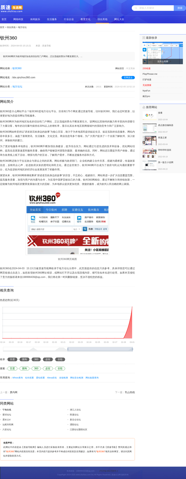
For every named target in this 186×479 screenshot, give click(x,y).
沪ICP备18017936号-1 (108, 471)
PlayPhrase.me (150, 74)
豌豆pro (146, 96)
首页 (4, 19)
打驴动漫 (147, 79)
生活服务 (52, 19)
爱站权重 (40, 377)
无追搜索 (147, 85)
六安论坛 (6, 429)
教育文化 (86, 19)
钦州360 (17, 68)
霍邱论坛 (6, 414)
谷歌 (60, 359)
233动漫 (147, 68)
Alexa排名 (52, 377)
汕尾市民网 (7, 424)
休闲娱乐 (35, 19)
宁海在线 (6, 409)
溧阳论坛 (74, 424)
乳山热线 (130, 392)
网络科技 (18, 19)
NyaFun (146, 90)
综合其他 (102, 19)
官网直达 (128, 77)
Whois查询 (17, 377)
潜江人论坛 (75, 409)
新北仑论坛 (75, 419)
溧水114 (6, 419)
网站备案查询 (92, 377)
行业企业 (69, 19)
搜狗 (24, 359)
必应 (47, 359)
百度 (12, 359)
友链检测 (63, 377)
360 (36, 359)
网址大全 (119, 19)
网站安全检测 (76, 377)
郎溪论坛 (74, 414)
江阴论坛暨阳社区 (78, 429)
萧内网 (13, 392)
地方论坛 (22, 27)
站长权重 (29, 377)
